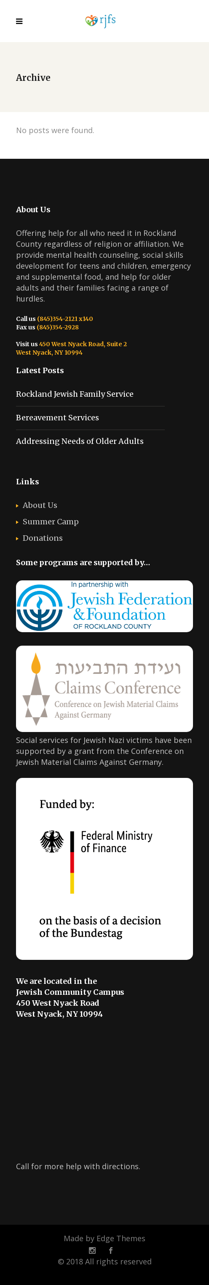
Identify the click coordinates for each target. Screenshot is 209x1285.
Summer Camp (51, 521)
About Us (40, 505)
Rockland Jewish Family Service (75, 394)
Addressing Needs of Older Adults (80, 441)
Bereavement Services (57, 417)
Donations (43, 538)
